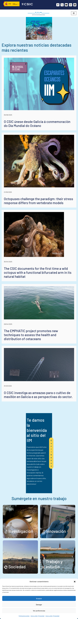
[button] (75, 582)
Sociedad (17, 551)
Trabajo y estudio (54, 549)
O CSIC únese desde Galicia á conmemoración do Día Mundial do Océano (37, 139)
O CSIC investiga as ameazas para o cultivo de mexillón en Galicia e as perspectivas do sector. (38, 410)
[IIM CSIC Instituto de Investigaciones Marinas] (39, 13)
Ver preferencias (39, 611)
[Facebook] (57, 4)
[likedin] (74, 4)
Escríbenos (59, 453)
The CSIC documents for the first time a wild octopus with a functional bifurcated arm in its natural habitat (37, 287)
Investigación (20, 516)
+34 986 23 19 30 (38, 574)
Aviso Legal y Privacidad (37, 616)
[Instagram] (70, 4)
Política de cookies (24, 616)
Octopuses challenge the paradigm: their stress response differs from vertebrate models (38, 216)
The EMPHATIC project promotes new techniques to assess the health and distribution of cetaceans (31, 350)
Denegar (39, 605)
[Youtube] (66, 4)
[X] (62, 4)
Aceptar (39, 598)
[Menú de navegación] (73, 13)
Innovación (56, 516)
